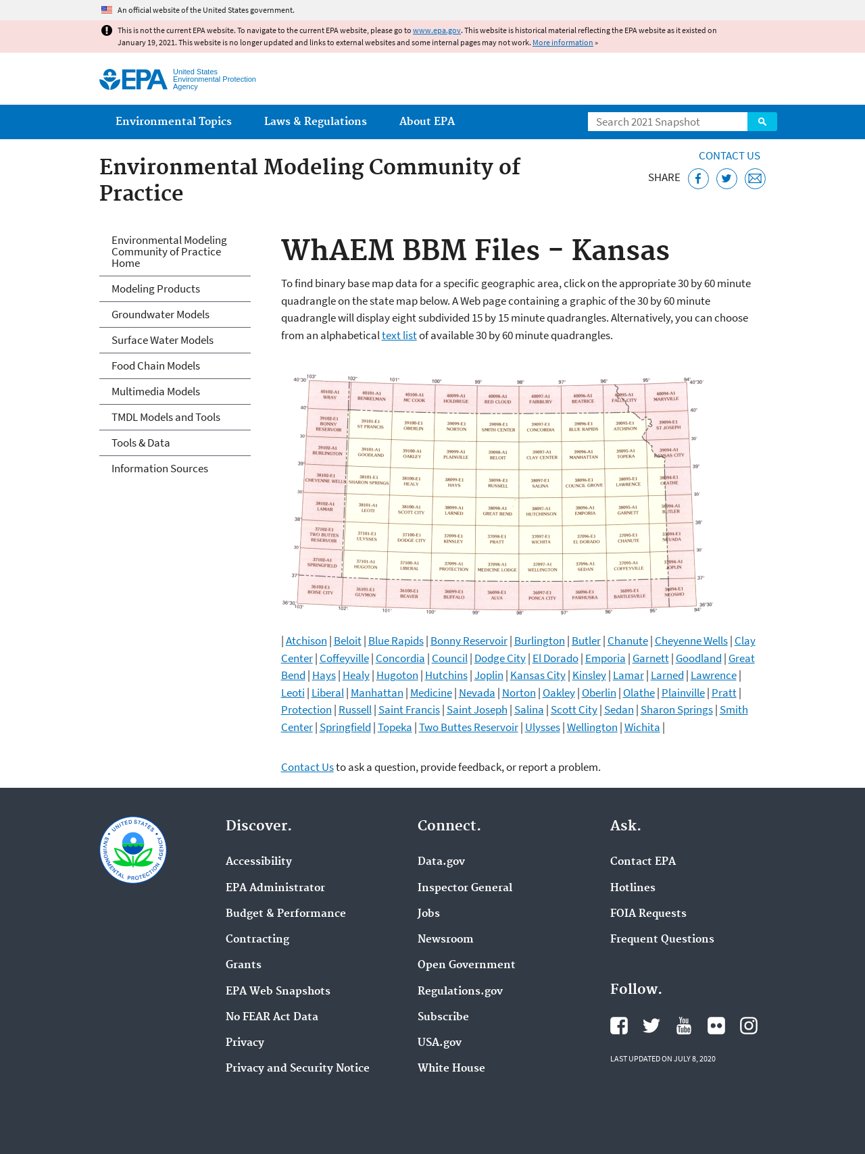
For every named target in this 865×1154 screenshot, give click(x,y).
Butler (586, 640)
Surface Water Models (163, 339)
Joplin (488, 675)
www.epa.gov (437, 30)
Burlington (539, 640)
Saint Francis (409, 709)
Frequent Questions (662, 940)
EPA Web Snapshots (278, 992)
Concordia (400, 658)
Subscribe (443, 1017)
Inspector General (465, 888)
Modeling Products (156, 288)
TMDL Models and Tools (166, 416)
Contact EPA (643, 862)
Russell (355, 709)
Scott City (574, 709)
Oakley (559, 692)
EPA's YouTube (684, 1025)
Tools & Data (141, 442)
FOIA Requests (648, 914)
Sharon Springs (677, 709)
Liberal (328, 692)
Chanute (628, 640)
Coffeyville (344, 658)
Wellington (592, 727)
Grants (244, 965)
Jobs (429, 914)
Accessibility (259, 862)
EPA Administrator (275, 888)
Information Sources (160, 468)
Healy (356, 675)
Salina (529, 709)
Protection (306, 709)
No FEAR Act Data (272, 1017)
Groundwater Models (160, 314)
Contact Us (729, 155)
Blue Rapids (396, 640)
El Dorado (555, 658)
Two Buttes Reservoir (468, 727)
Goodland (699, 658)
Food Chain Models (156, 365)
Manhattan (377, 692)
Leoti (293, 692)
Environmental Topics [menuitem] (174, 122)
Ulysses (542, 727)
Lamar (628, 675)
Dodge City (500, 658)
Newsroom (446, 940)
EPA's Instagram (749, 1025)
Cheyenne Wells (691, 640)
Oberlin (599, 692)
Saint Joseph (477, 709)
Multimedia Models (156, 391)
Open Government (467, 965)
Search (762, 121)
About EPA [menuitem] (427, 122)
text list (399, 335)
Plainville (683, 692)
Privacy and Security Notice (298, 1069)
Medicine (431, 692)
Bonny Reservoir (469, 640)
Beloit (348, 640)
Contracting (257, 940)
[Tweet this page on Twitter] (726, 178)
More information (563, 42)
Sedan (619, 709)
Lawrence (714, 675)
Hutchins (446, 675)
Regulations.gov (460, 992)
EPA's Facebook (619, 1025)
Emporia (605, 658)
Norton (519, 692)
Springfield (345, 727)
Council (450, 658)
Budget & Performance (286, 914)
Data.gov (441, 862)
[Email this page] (755, 178)
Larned (667, 675)
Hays (324, 675)
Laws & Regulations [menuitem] (315, 122)
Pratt (724, 692)
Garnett (651, 658)
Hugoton (397, 675)
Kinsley (589, 675)
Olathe (639, 692)
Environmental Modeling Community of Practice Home (169, 251)
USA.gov (440, 1043)
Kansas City (538, 675)
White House (451, 1069)
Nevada (477, 692)
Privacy (245, 1043)
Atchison (306, 640)
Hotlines (633, 888)
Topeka (395, 727)
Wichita (642, 727)
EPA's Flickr (716, 1025)
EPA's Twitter (651, 1025)
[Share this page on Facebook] (698, 178)
